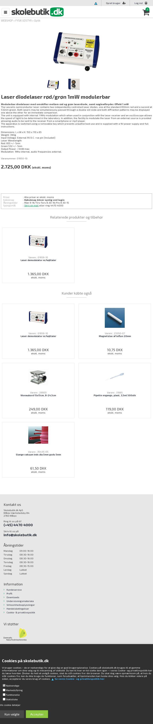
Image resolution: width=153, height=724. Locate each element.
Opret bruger (116, 3)
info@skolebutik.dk (20, 535)
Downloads (13, 597)
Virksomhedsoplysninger (21, 604)
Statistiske (12, 699)
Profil (9, 593)
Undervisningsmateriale (20, 601)
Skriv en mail (31, 205)
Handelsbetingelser (18, 608)
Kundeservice (14, 589)
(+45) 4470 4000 (18, 525)
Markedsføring (14, 690)
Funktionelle (13, 694)
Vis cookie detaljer (10, 704)
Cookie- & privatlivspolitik (21, 612)
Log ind (138, 3)
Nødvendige (12, 685)
